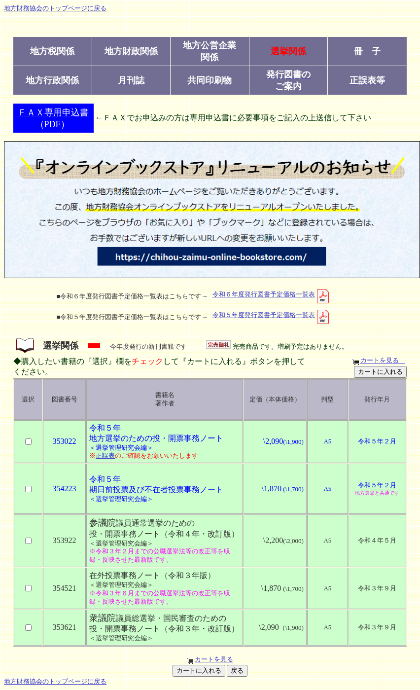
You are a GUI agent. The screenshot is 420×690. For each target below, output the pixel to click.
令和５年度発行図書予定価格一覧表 (271, 315)
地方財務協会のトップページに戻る (55, 8)
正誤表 (105, 455)
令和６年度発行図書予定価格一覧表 (271, 294)
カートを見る (382, 360)
